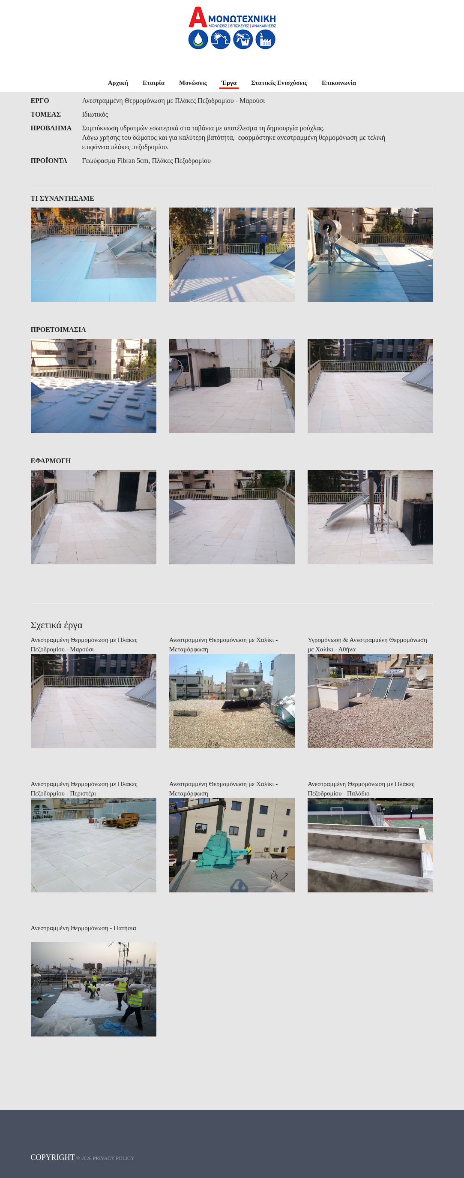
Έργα (229, 82)
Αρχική (118, 82)
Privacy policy (114, 1158)
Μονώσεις (193, 82)
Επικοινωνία (339, 82)
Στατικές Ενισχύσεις (279, 82)
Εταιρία (154, 82)
